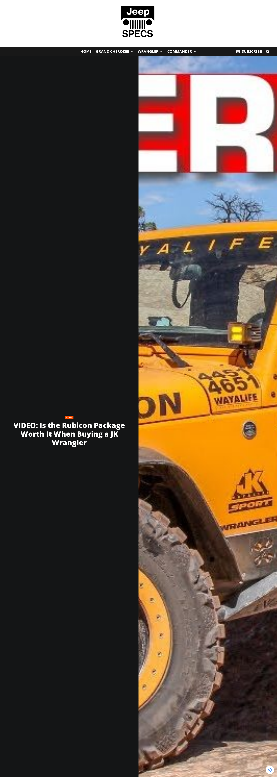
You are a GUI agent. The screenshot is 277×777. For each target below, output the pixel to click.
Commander (179, 51)
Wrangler (148, 51)
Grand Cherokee (112, 51)
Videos (69, 417)
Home (86, 51)
